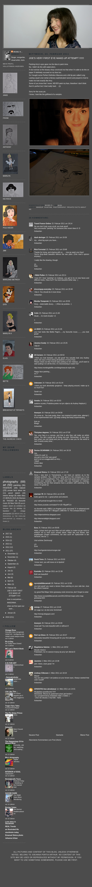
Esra (36, 528)
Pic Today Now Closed (13, 643)
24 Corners (38, 355)
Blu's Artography (12, 757)
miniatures (19, 518)
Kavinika (37, 571)
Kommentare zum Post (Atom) (49, 740)
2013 (8, 544)
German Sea (7, 508)
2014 (8, 540)
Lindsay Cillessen (41, 673)
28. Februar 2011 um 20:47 (56, 635)
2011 (8, 551)
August (10, 567)
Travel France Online (42, 223)
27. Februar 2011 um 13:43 (50, 607)
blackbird (6, 511)
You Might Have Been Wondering (18, 797)
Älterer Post (84, 735)
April (9, 581)
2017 (8, 534)
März (10, 584)
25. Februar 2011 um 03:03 (54, 559)
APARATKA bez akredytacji (45, 689)
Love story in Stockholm (10, 822)
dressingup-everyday (42, 289)
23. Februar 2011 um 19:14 (62, 223)
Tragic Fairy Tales (12, 706)
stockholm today (12, 832)
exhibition (19, 506)
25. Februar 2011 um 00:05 (49, 528)
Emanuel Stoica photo (14, 835)
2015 (8, 537)
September (12, 564)
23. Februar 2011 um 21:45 (51, 329)
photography (59, 207)
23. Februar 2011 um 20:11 (56, 275)
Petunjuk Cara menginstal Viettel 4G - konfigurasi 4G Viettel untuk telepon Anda (14, 634)
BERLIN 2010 (11, 498)
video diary (21, 495)
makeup (39, 207)
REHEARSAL (7, 516)
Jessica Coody (40, 343)
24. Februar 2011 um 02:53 (50, 401)
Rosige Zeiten (10, 807)
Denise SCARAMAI (42, 450)
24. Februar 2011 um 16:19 (60, 450)
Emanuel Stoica (40, 472)
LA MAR (37, 329)
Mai (9, 577)
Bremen (22, 498)
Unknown (38, 383)
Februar (11, 588)
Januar (10, 613)
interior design (8, 495)
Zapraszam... (10, 774)
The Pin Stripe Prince (13, 713)
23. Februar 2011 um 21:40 (49, 313)
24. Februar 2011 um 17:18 (58, 472)
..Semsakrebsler (11, 677)
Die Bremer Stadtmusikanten (19, 811)
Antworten (38, 231)
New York (14, 503)
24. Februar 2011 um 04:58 (52, 413)
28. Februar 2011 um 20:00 (52, 623)
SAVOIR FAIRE (11, 793)
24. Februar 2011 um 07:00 (60, 432)
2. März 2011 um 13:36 (50, 661)
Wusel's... (18, 52)
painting (48, 207)
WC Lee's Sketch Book (14, 649)
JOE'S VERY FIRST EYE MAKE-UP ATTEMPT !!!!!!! (14, 593)
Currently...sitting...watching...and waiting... (19, 747)
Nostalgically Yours (13, 779)
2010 (8, 617)
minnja (37, 607)
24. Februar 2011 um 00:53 (54, 355)
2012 (8, 547)
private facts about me (16, 490)
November (12, 557)
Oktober (11, 560)
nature (22, 488)
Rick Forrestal (40, 249)
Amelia (37, 401)
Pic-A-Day (9, 642)
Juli (9, 571)
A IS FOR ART (10, 663)
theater (5, 521)
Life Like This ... (11, 692)
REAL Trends (10, 826)
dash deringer (40, 237)
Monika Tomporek (41, 301)
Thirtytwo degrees (41, 432)
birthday (19, 508)
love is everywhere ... (15, 599)
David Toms (39, 559)
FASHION (7, 488)
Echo (15, 715)
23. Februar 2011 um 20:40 (62, 289)
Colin (36, 313)
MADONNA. (11, 603)
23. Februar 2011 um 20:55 (59, 301)
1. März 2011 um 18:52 (59, 647)
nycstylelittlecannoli (42, 583)
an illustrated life (12, 829)
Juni (9, 574)
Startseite (59, 735)
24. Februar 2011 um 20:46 (54, 494)
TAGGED (10, 501)
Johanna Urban (11, 838)
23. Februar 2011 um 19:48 (56, 249)
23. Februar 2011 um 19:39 (56, 237)
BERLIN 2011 (19, 513)
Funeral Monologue (12, 708)
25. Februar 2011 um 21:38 (52, 571)
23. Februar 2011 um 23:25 (57, 343)
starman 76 (38, 494)
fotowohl (8, 727)
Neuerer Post (34, 735)
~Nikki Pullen (39, 275)
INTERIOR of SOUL (13, 772)
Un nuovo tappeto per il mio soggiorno (19, 696)
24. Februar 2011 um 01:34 (53, 383)
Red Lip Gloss (40, 635)
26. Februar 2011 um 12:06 (61, 583)
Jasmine (37, 661)
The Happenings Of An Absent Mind (14, 742)
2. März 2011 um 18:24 (58, 673)
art (4, 484)
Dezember (12, 554)
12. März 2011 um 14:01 (66, 689)
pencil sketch (14, 493)
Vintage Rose (10, 630)
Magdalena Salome (42, 647)
